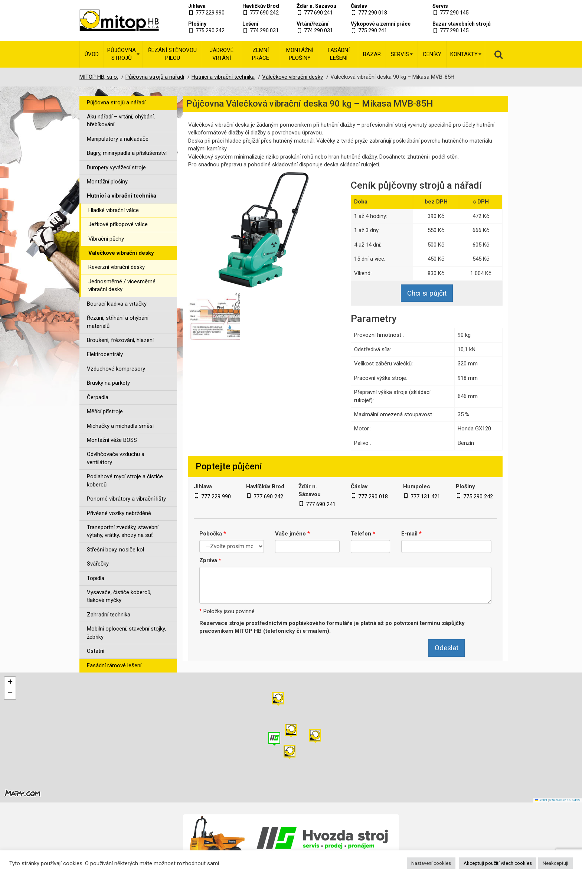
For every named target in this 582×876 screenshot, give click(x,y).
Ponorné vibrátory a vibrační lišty (126, 498)
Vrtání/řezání (312, 24)
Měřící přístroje (105, 411)
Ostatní (95, 651)
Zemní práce (260, 54)
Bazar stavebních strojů (461, 24)
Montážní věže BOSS (112, 440)
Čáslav (359, 6)
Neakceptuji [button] (555, 863)
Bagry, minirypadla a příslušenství (127, 153)
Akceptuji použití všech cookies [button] (498, 863)
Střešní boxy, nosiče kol (115, 549)
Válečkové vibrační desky (121, 253)
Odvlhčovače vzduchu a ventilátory (115, 458)
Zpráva (210, 560)
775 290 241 (372, 30)
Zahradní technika (108, 614)
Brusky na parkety (108, 383)
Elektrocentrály (105, 354)
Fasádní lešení (339, 54)
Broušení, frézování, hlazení (120, 340)
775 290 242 (210, 30)
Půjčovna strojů (123, 54)
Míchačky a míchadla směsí (120, 426)
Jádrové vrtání (221, 54)
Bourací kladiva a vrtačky (117, 303)
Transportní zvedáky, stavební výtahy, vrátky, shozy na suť (122, 531)
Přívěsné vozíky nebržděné (119, 513)
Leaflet (541, 800)
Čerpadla (97, 397)
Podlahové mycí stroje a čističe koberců (125, 480)
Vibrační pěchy (106, 238)
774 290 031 (264, 30)
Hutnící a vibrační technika (121, 195)
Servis (440, 6)
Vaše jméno (292, 533)
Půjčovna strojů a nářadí (116, 102)
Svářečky (98, 563)
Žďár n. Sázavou (316, 6)
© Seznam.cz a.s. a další (564, 800)
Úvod (92, 54)
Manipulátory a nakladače (117, 139)
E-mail (411, 533)
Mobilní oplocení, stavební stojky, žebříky (126, 632)
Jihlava (197, 6)
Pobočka (212, 533)
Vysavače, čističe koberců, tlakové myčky (119, 596)
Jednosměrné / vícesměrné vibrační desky (122, 285)
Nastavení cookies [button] (431, 863)
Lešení (250, 24)
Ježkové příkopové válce (118, 224)
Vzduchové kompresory (116, 368)
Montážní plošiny (299, 54)
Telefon (363, 533)
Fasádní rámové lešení (114, 665)
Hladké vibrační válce (113, 210)
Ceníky (432, 54)
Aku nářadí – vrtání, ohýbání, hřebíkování (121, 120)
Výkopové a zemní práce (381, 24)
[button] (315, 736)
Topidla (95, 578)
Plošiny (197, 24)
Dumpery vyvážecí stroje (116, 167)
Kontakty (465, 54)
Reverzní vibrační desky (116, 267)
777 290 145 (454, 13)
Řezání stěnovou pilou (172, 54)
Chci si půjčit (427, 293)
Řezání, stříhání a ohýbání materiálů (117, 322)
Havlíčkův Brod (260, 6)
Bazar (372, 54)
